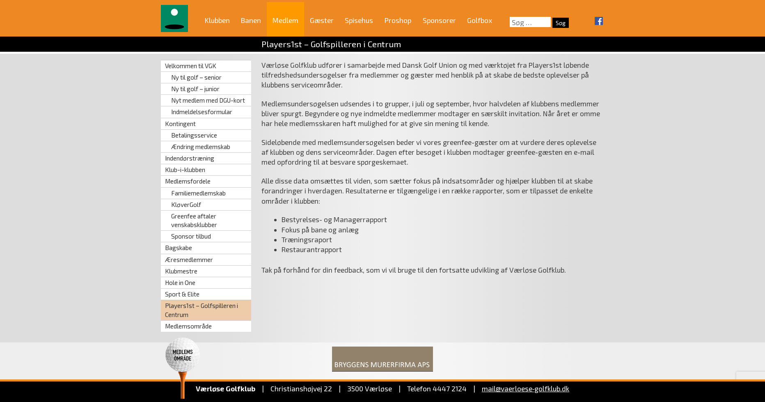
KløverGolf (186, 204)
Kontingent (180, 123)
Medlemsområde (188, 326)
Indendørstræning (189, 158)
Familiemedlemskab (198, 193)
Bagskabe (178, 247)
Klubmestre (181, 271)
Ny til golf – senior (196, 77)
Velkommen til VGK (190, 65)
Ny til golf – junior (195, 88)
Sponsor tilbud (191, 236)
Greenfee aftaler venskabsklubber (194, 220)
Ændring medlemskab (200, 146)
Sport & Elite (182, 294)
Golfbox (479, 20)
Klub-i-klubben (185, 169)
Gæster (322, 20)
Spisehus (359, 20)
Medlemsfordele (188, 181)
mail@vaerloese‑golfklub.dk (526, 388)
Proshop (398, 20)
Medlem (285, 20)
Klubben (217, 20)
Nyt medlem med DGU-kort (208, 100)
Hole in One (180, 282)
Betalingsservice (194, 135)
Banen (251, 20)
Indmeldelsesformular (201, 111)
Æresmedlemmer (189, 259)
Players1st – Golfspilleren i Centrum (201, 310)
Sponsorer (439, 20)
